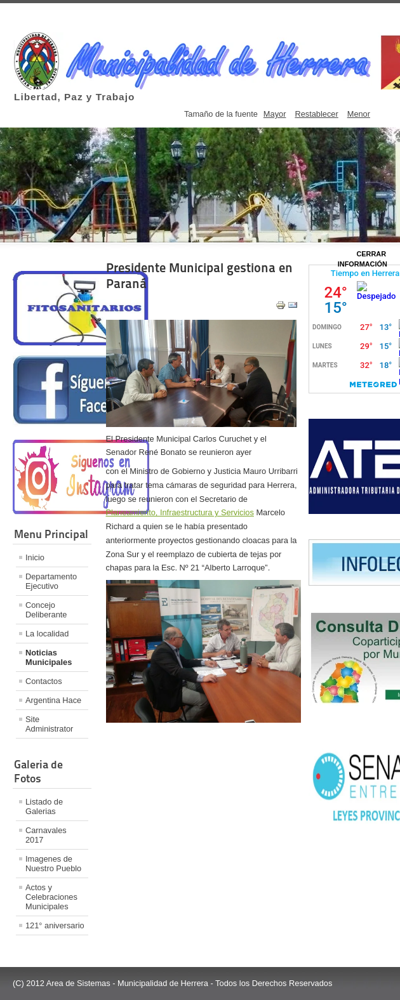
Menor (358, 114)
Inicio (34, 557)
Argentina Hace (53, 700)
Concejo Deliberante (46, 609)
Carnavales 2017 (46, 835)
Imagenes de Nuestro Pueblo (53, 863)
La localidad (47, 633)
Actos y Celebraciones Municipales (51, 897)
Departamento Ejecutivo (51, 581)
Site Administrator (49, 724)
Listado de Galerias (44, 806)
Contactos (43, 681)
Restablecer (316, 114)
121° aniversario (54, 925)
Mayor (274, 114)
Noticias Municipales (48, 657)
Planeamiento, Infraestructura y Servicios (180, 512)
